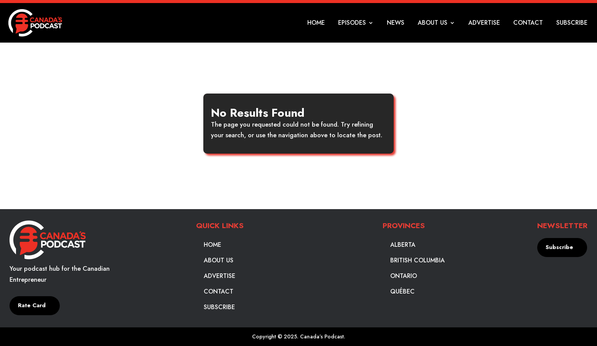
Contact (528, 23)
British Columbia (417, 260)
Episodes (352, 23)
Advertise (484, 23)
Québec (402, 291)
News (395, 23)
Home (316, 23)
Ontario (403, 276)
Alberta (402, 245)
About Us (432, 23)
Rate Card (32, 305)
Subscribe (571, 23)
